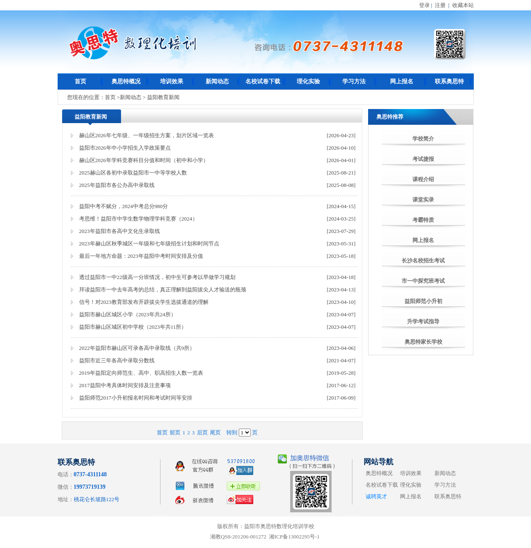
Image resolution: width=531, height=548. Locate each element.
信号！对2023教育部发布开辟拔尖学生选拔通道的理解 (144, 302)
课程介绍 (423, 179)
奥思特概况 (126, 81)
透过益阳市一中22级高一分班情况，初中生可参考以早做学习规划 (157, 277)
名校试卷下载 (262, 81)
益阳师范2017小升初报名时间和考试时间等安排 (135, 398)
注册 (440, 5)
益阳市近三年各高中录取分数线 (117, 360)
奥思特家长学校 (423, 342)
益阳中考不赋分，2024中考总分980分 (123, 206)
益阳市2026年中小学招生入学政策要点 (125, 148)
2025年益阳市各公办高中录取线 (117, 185)
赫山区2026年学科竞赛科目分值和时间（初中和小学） (144, 160)
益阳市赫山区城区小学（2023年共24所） (127, 314)
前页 (175, 432)
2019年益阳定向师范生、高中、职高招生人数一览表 (141, 373)
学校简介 (423, 139)
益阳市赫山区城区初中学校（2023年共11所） (133, 327)
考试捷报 (423, 159)
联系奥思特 (449, 81)
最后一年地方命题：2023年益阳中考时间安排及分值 (141, 256)
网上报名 (401, 81)
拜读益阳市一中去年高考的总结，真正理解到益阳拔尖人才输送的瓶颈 (162, 289)
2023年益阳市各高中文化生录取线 (119, 231)
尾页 (215, 432)
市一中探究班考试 (423, 281)
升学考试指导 (423, 321)
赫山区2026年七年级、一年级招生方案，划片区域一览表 (146, 135)
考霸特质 (423, 220)
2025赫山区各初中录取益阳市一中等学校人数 (133, 173)
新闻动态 (217, 81)
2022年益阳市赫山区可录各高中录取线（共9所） (137, 348)
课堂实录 (423, 199)
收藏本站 (463, 5)
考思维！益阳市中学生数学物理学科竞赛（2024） (138, 219)
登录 (424, 5)
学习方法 (354, 81)
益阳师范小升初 (423, 301)
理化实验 (308, 81)
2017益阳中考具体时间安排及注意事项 (125, 385)
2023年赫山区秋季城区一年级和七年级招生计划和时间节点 (149, 243)
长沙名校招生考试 (423, 260)
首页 (80, 81)
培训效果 (171, 81)
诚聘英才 (376, 496)
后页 (202, 432)
